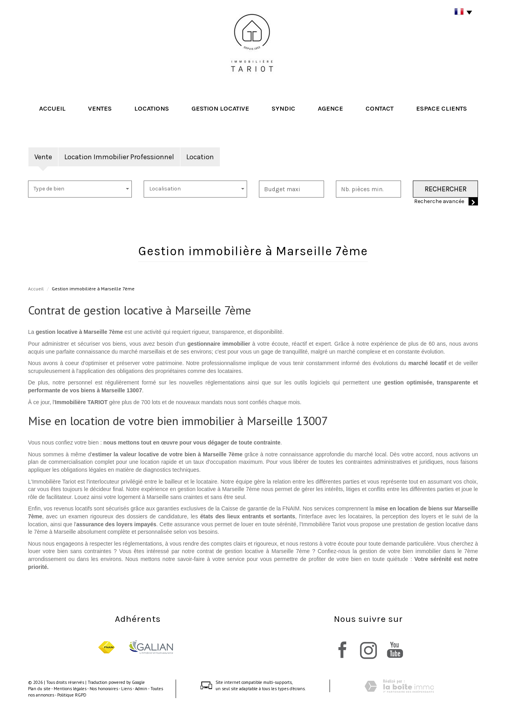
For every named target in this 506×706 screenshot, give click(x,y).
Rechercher (446, 189)
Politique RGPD (71, 695)
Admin (141, 688)
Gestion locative (220, 108)
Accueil (52, 108)
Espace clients (441, 108)
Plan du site (39, 688)
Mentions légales (70, 688)
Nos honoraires (104, 688)
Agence (330, 108)
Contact (379, 108)
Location (200, 156)
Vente (43, 156)
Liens (126, 688)
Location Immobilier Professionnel (119, 156)
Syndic (283, 108)
